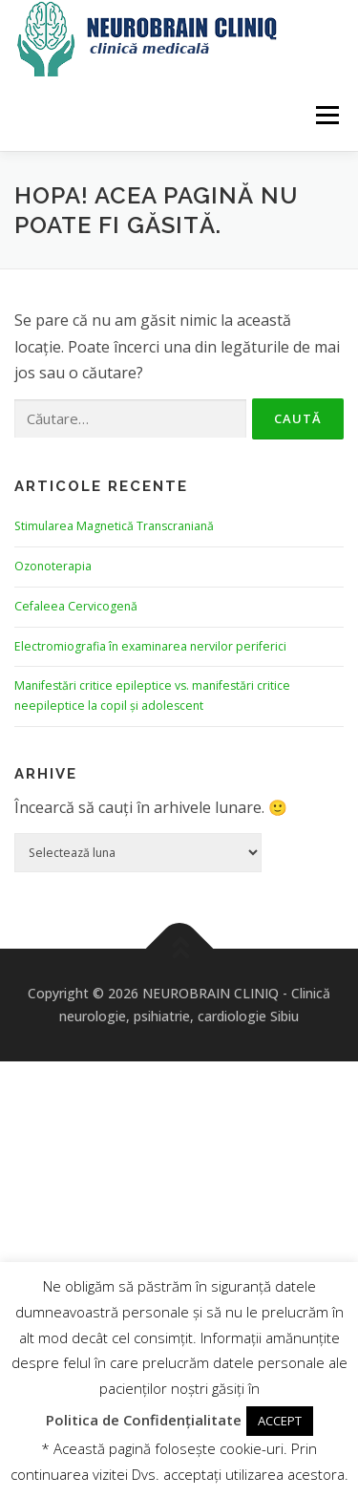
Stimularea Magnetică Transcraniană (114, 526)
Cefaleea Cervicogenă (75, 606)
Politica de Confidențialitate (144, 1419)
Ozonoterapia (53, 566)
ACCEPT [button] (280, 1420)
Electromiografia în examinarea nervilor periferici (150, 646)
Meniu (327, 115)
